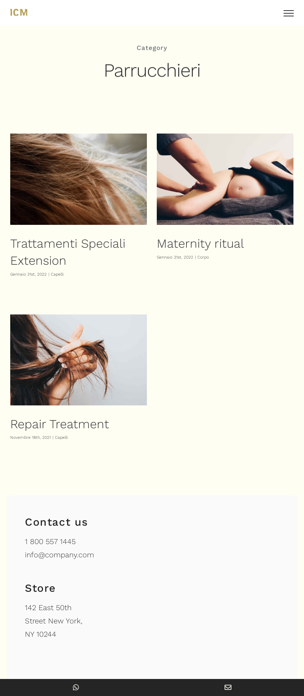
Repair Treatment (74, 410)
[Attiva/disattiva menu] (289, 13)
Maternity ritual (197, 243)
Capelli (57, 274)
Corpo (200, 257)
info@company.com (59, 506)
